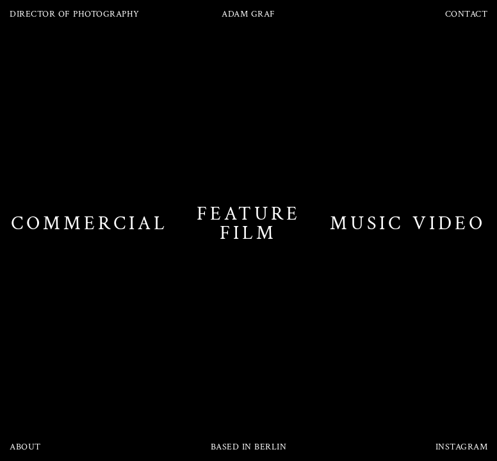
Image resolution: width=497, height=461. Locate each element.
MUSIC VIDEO (407, 223)
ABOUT (25, 447)
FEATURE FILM (248, 224)
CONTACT (466, 14)
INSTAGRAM (462, 447)
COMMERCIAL (89, 223)
